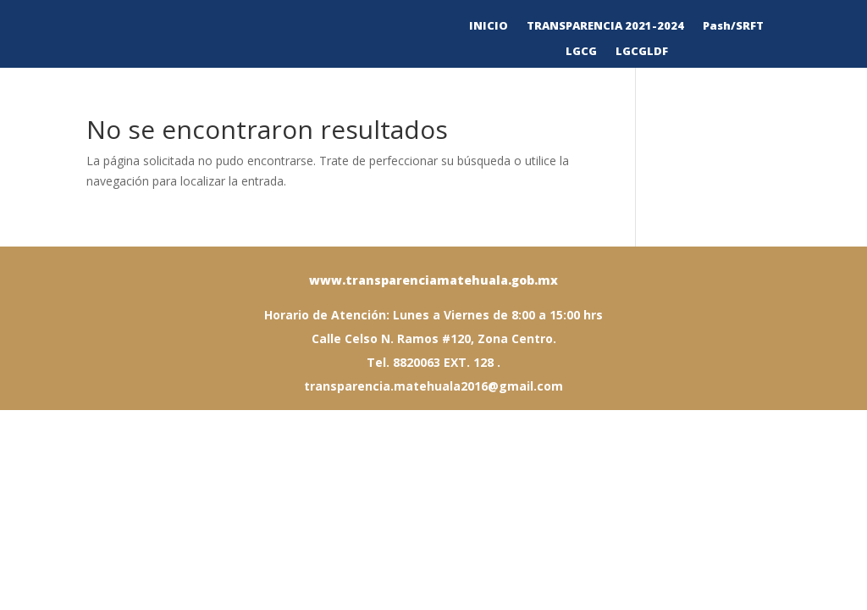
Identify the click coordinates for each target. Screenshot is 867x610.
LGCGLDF (642, 51)
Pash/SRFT (733, 26)
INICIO (488, 26)
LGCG (581, 51)
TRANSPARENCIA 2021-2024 (605, 26)
